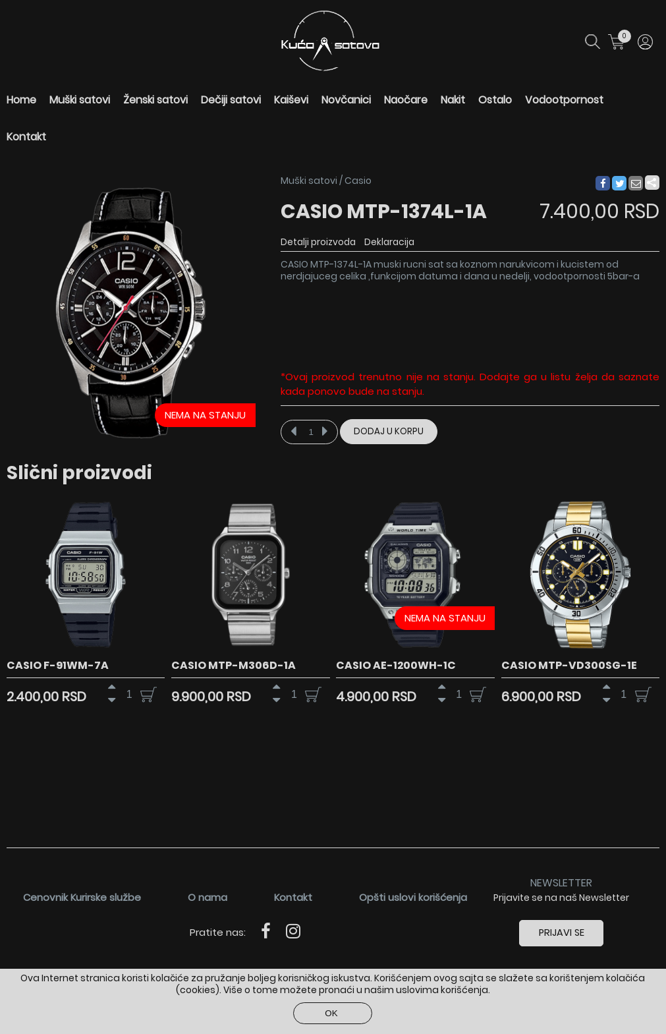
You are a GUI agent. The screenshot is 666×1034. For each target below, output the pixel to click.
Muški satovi (79, 99)
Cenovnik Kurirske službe (82, 897)
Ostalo (495, 99)
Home (21, 99)
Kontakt (26, 136)
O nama (207, 897)
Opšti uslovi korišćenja (413, 897)
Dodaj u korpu (389, 431)
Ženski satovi (155, 99)
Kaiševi (291, 99)
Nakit (453, 99)
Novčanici (346, 99)
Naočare (406, 99)
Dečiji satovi (231, 99)
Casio (358, 180)
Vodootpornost (564, 99)
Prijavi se (561, 931)
